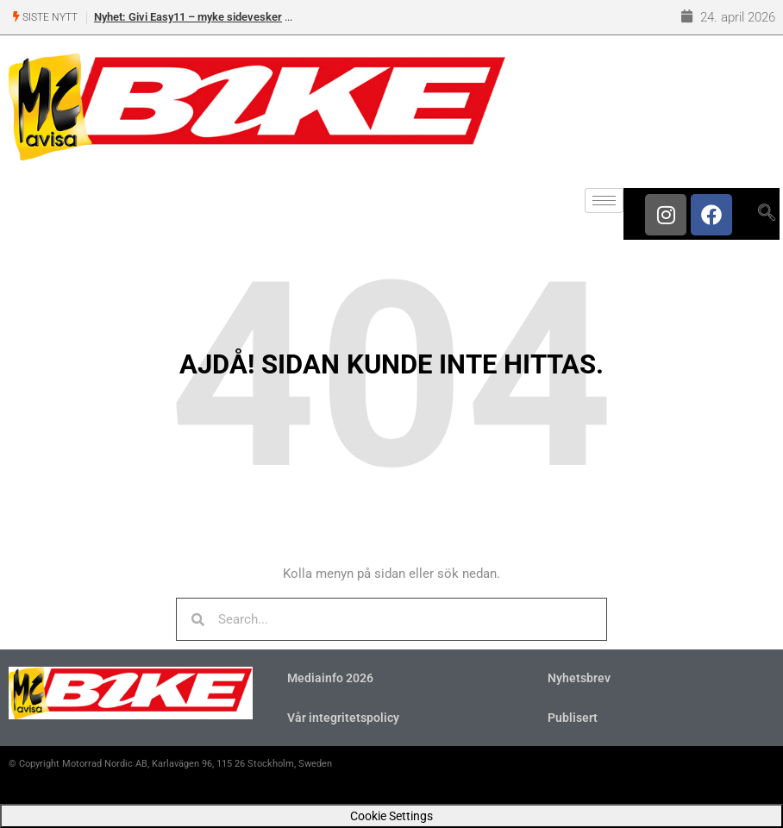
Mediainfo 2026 (330, 678)
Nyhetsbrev (579, 678)
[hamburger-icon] (604, 200)
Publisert (573, 717)
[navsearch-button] (766, 214)
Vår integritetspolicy (343, 717)
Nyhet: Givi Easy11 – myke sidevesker (188, 16)
